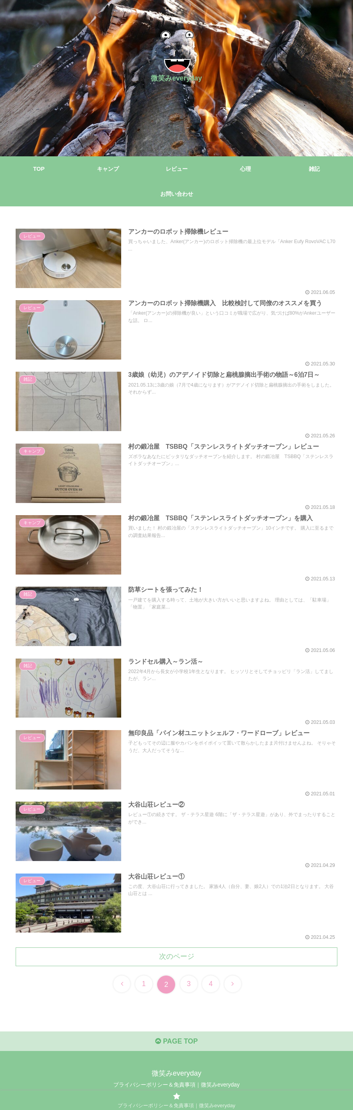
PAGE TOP (176, 1042)
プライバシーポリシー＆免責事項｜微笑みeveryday (176, 1086)
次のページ (176, 957)
